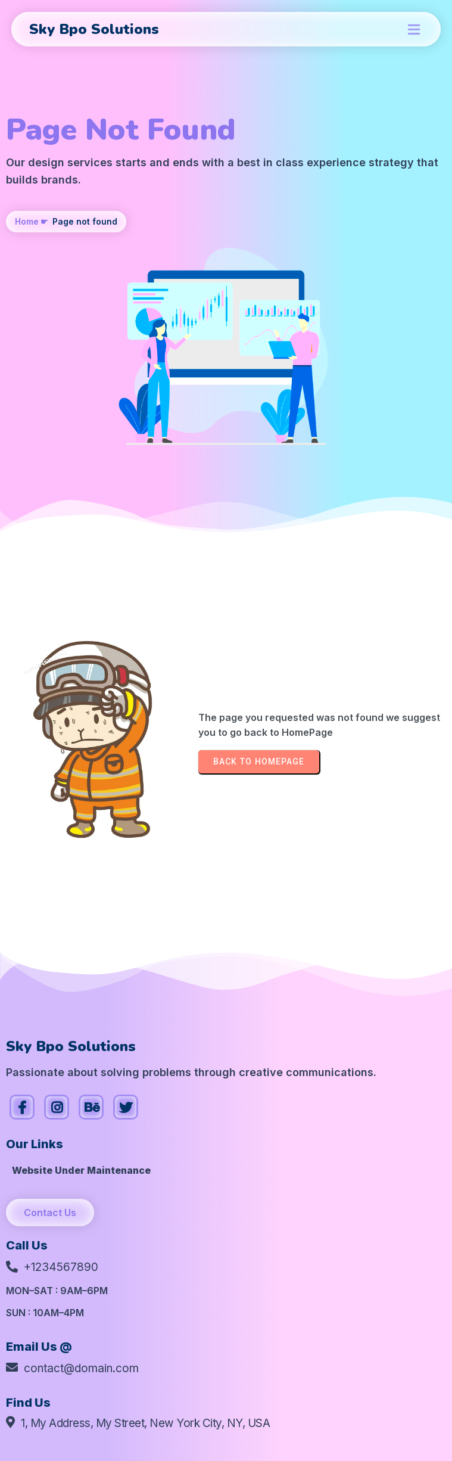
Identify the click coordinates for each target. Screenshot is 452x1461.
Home (27, 221)
